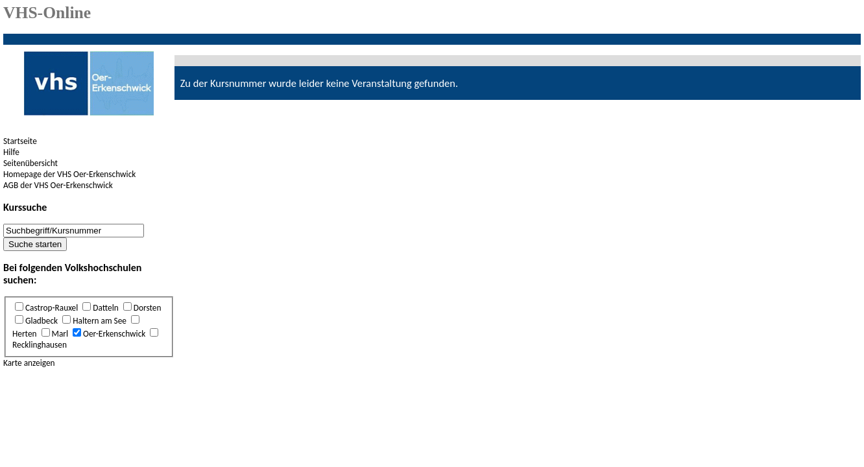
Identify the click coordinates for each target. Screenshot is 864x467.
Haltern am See (99, 320)
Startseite (20, 141)
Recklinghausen (39, 344)
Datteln (105, 307)
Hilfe (11, 152)
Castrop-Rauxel (51, 307)
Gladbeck (41, 320)
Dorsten (148, 307)
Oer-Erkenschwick (114, 333)
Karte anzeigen (29, 362)
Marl (60, 333)
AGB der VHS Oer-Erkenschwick (58, 185)
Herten (24, 333)
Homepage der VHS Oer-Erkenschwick (69, 174)
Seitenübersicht (30, 163)
